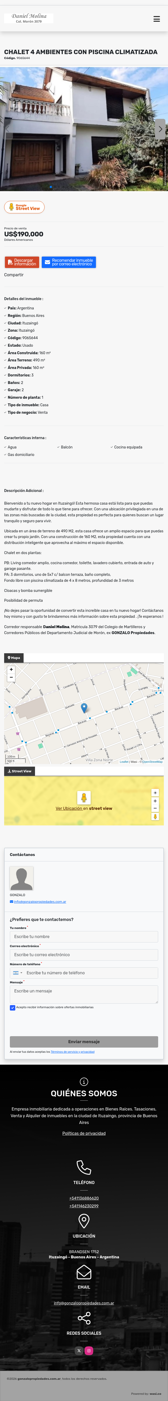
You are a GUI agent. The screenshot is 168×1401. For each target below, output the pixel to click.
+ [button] (11, 670)
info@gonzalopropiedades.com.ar (40, 902)
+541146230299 (84, 1206)
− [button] (11, 678)
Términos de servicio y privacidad (73, 1052)
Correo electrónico (25, 946)
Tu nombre (19, 928)
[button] (51, 187)
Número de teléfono (26, 964)
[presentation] (49, 1022)
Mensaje (17, 982)
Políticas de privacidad (84, 1133)
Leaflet (124, 761)
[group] (84, 129)
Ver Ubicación (69, 808)
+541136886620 (84, 1198)
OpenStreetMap (152, 761)
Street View (24, 207)
